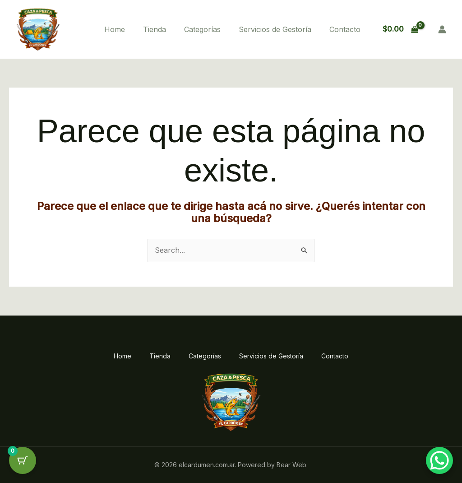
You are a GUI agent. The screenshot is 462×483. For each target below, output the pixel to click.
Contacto (344, 29)
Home (114, 29)
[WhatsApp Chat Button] (439, 460)
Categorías (202, 29)
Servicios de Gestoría (275, 29)
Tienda (154, 29)
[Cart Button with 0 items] (22, 460)
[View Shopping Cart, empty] (400, 29)
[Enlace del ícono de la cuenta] (442, 29)
